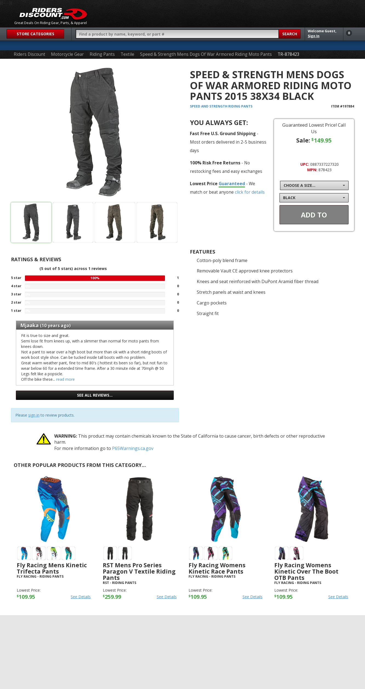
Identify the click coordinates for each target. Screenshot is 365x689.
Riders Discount (29, 54)
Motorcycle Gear (67, 54)
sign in (33, 415)
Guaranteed (232, 184)
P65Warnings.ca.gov (132, 448)
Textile (127, 54)
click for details (250, 192)
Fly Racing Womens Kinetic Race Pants (217, 568)
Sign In (314, 36)
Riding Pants (102, 54)
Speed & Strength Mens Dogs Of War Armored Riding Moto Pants (206, 54)
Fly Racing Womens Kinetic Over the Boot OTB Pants (306, 571)
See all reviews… (95, 395)
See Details (81, 596)
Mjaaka (29, 325)
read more (65, 379)
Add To (314, 214)
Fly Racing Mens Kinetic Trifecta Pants (52, 568)
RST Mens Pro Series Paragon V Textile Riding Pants (139, 571)
